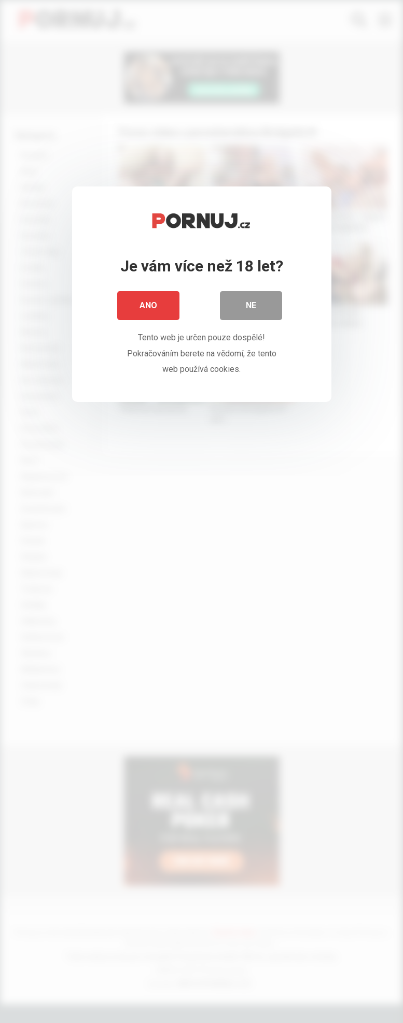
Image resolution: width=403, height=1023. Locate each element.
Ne (251, 305)
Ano (148, 305)
